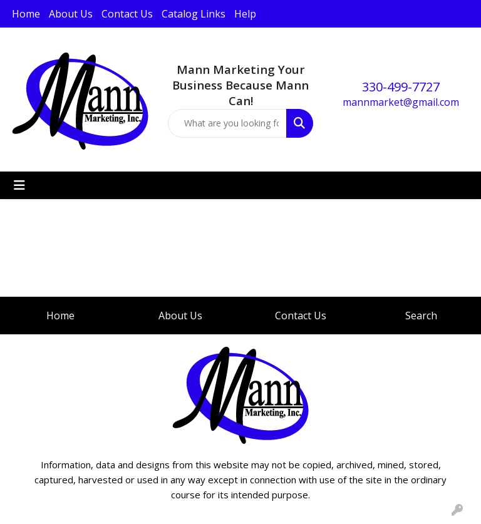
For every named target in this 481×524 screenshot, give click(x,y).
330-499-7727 (401, 86)
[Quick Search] (227, 123)
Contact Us (127, 14)
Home (26, 14)
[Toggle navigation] (19, 185)
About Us (71, 14)
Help (245, 14)
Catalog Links (193, 14)
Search (421, 315)
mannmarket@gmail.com (401, 102)
